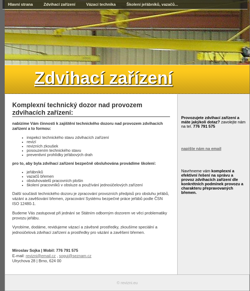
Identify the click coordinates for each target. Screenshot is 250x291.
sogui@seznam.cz (75, 256)
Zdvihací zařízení (59, 4)
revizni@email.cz (40, 256)
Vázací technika (101, 4)
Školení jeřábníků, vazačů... (152, 4)
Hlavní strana (20, 4)
